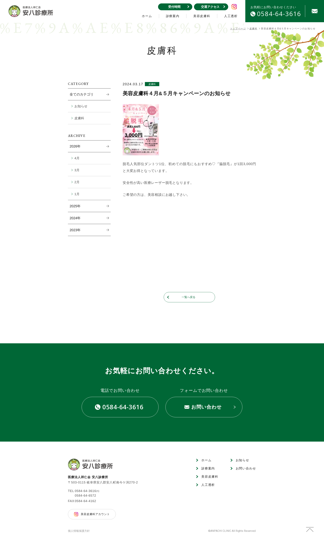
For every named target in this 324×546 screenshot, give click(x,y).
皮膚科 (253, 28)
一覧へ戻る (181, 297)
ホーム (147, 16)
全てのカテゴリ (82, 94)
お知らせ (80, 106)
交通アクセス (213, 7)
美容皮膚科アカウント (95, 514)
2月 (77, 182)
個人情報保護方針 (79, 531)
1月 (77, 194)
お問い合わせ (210, 407)
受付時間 (178, 7)
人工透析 (231, 16)
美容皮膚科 (201, 16)
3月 (77, 170)
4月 (77, 158)
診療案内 (172, 16)
